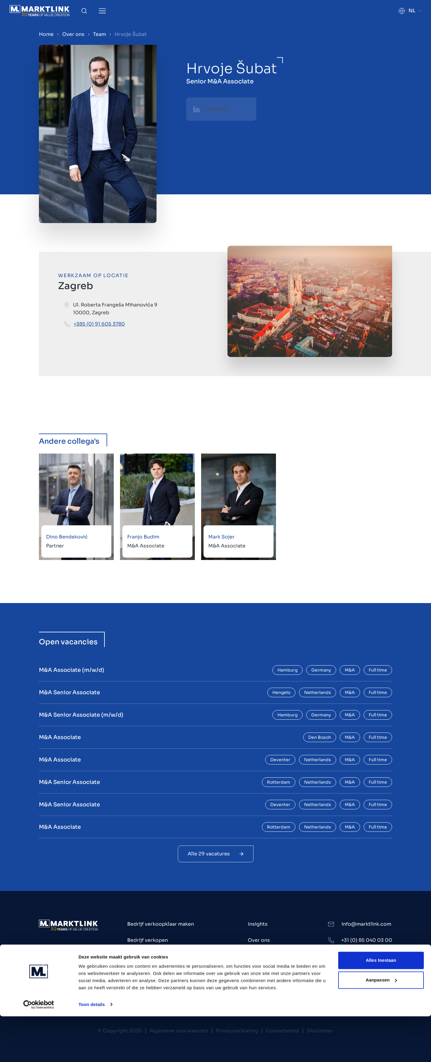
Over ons (73, 34)
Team (99, 34)
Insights (258, 924)
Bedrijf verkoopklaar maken (160, 924)
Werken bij (261, 988)
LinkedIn (217, 109)
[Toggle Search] (84, 10)
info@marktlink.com (366, 924)
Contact (258, 972)
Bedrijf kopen (143, 956)
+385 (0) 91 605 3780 (99, 324)
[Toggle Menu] (102, 10)
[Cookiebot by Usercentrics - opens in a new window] (39, 1050)
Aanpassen (381, 1025)
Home (46, 34)
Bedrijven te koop (149, 988)
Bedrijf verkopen (147, 940)
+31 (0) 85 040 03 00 (366, 940)
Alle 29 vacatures (216, 854)
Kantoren (259, 956)
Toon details (91, 1050)
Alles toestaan (381, 1006)
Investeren (140, 972)
